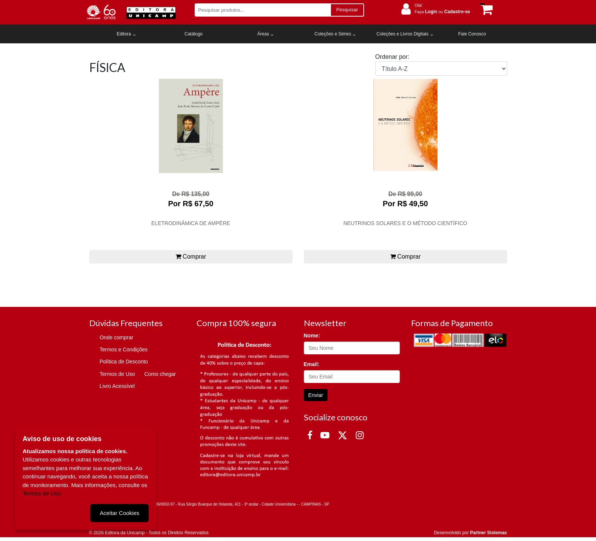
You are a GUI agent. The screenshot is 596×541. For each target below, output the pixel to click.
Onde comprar (116, 337)
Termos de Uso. (42, 493)
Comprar (190, 256)
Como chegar (160, 374)
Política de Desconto (124, 362)
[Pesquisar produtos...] (263, 10)
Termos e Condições (124, 349)
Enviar (315, 395)
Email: (312, 364)
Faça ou (442, 11)
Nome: (312, 336)
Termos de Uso (117, 374)
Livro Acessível (117, 386)
